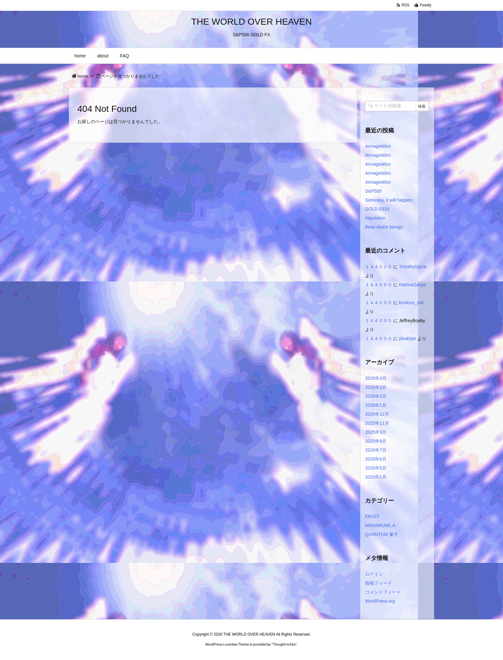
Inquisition (375, 218)
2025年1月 (376, 477)
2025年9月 (376, 432)
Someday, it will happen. (389, 200)
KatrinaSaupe (412, 284)
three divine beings (384, 227)
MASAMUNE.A (380, 525)
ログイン (374, 574)
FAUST (372, 516)
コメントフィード (383, 592)
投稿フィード (378, 583)
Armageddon (378, 146)
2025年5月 (376, 468)
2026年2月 (376, 396)
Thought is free (284, 644)
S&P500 (373, 191)
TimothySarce (413, 266)
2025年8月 (376, 441)
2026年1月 (376, 405)
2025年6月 (376, 459)
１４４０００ (378, 266)
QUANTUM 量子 (381, 534)
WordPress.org (380, 601)
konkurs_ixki (411, 302)
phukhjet (407, 338)
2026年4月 (376, 378)
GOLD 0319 (377, 209)
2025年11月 (377, 423)
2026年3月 (376, 387)
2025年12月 (377, 414)
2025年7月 (376, 450)
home (83, 76)
